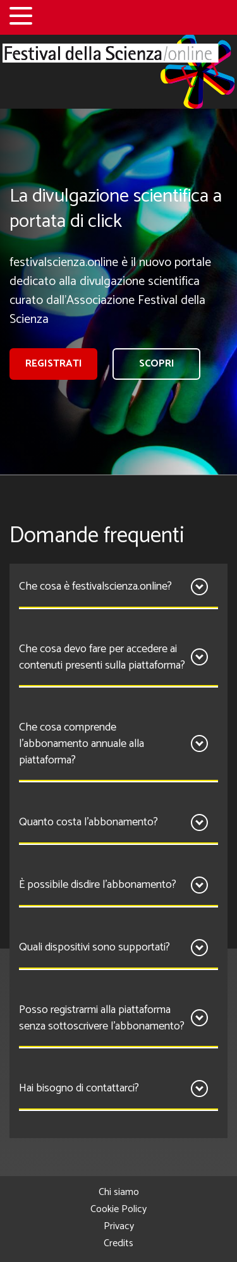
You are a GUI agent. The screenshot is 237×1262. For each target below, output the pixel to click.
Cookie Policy (118, 1209)
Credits (118, 1243)
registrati (53, 363)
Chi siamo (119, 1192)
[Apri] (199, 586)
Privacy (119, 1226)
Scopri (156, 363)
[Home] (118, 72)
